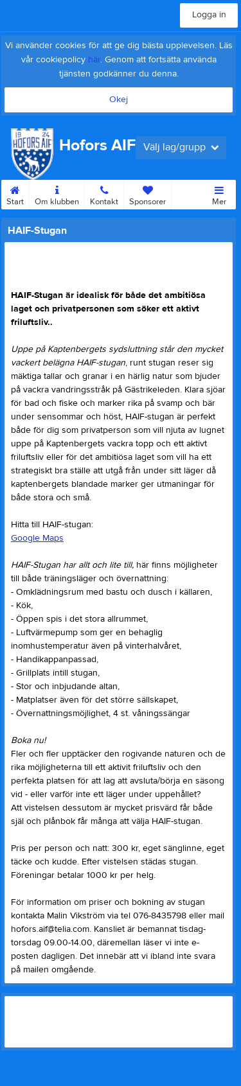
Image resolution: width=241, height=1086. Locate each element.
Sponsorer (147, 193)
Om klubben (57, 193)
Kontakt (104, 193)
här (94, 60)
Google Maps (37, 538)
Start (15, 193)
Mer (219, 193)
